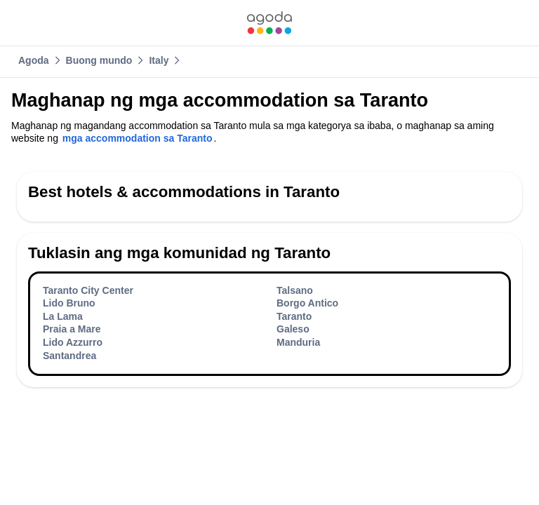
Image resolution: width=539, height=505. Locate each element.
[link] (269, 22)
